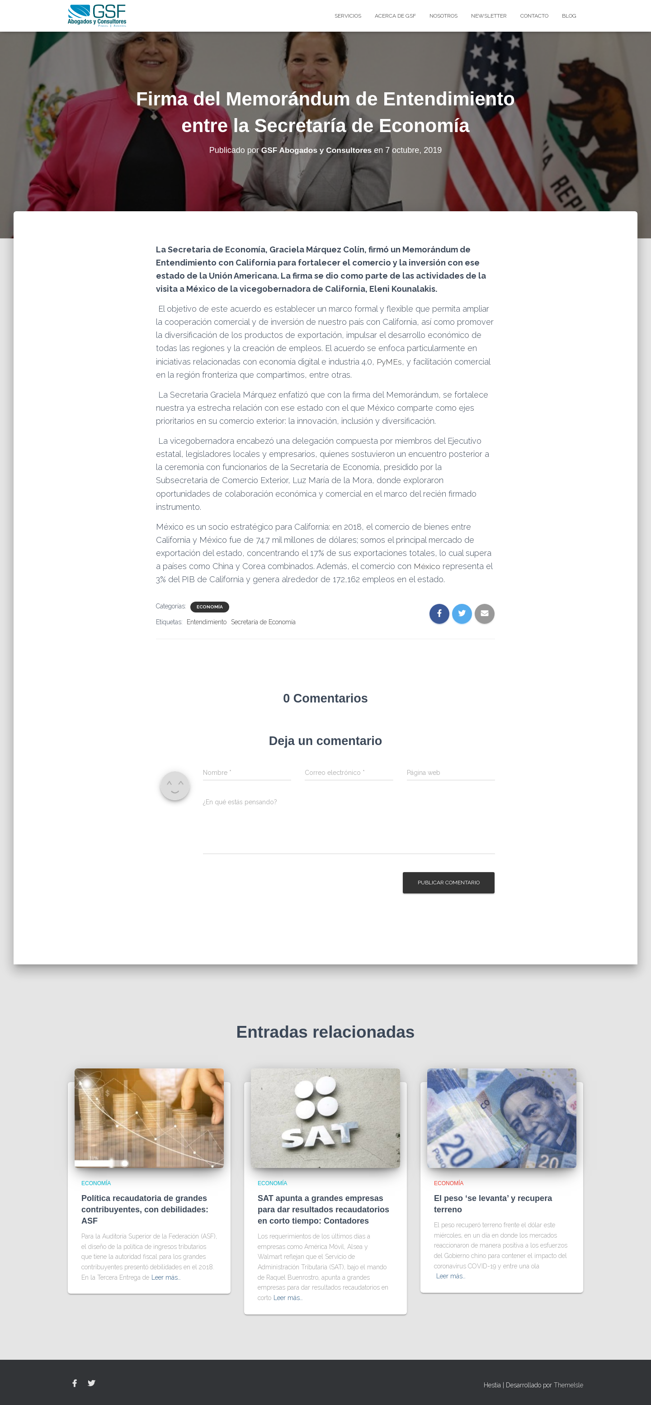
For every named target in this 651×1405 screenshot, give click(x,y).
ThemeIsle (568, 1385)
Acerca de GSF (395, 16)
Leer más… (166, 1277)
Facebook (74, 1383)
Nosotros (443, 16)
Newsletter (489, 16)
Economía (210, 606)
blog (569, 16)
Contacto (534, 16)
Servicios (348, 16)
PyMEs (390, 361)
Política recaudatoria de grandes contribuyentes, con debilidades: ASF (144, 1209)
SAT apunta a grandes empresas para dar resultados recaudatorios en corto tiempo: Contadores (323, 1209)
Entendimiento (206, 622)
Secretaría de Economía (263, 622)
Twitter (91, 1383)
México (427, 566)
